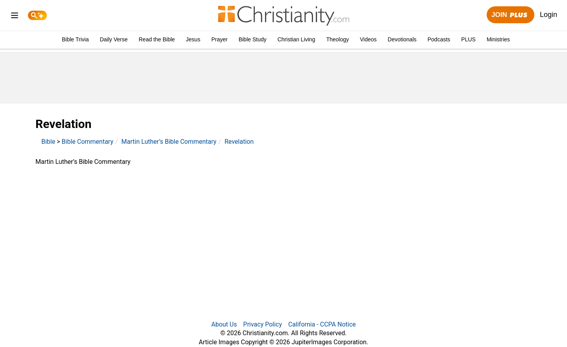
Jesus (193, 39)
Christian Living (296, 39)
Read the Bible (157, 39)
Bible (48, 141)
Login (548, 15)
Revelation (239, 141)
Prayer (219, 39)
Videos (368, 39)
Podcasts (439, 39)
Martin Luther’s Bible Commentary (168, 141)
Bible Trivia (75, 39)
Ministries (498, 39)
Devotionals (402, 39)
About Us (224, 324)
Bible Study (253, 39)
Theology (337, 39)
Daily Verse (114, 39)
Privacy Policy (262, 324)
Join (510, 15)
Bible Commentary (87, 141)
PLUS (468, 39)
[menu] (14, 17)
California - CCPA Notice (322, 324)
